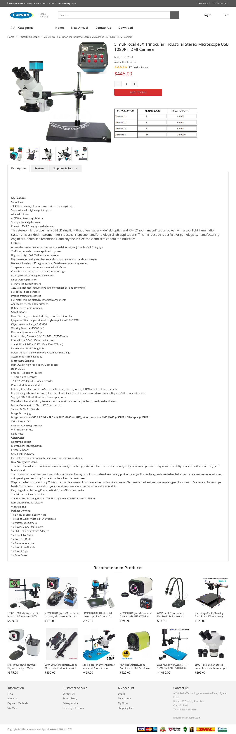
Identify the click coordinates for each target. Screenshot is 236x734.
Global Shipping (44, 15)
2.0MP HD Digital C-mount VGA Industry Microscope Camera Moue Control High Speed (62, 616)
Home (59, 27)
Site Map (12, 708)
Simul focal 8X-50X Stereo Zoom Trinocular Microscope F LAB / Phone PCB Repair (211, 668)
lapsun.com (32, 729)
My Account (124, 698)
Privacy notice (70, 703)
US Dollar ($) (221, 3)
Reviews (39, 168)
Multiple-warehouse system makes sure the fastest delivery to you (43, 3)
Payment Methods (17, 703)
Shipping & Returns (65, 168)
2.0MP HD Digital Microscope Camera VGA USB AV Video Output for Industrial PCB (135, 616)
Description (18, 168)
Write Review (141, 67)
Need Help (203, 3)
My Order (123, 703)
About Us (12, 698)
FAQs (10, 693)
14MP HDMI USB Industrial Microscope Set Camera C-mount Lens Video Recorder (97, 616)
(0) (130, 67)
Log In (207, 15)
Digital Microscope (29, 37)
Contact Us (69, 693)
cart (226, 15)
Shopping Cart (126, 708)
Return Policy (70, 698)
